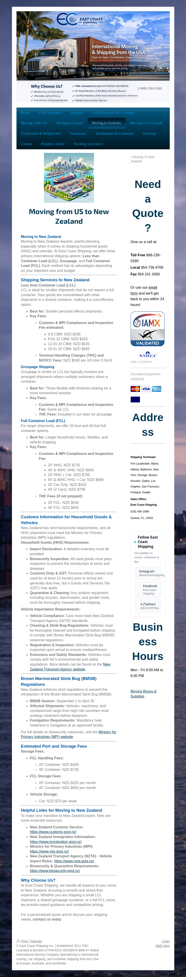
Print (22, 941)
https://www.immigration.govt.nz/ (56, 842)
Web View (163, 946)
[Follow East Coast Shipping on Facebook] (147, 589)
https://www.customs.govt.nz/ (53, 832)
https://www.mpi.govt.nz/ (49, 851)
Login (166, 941)
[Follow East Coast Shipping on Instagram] (147, 573)
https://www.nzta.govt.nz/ (74, 861)
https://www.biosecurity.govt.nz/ (55, 871)
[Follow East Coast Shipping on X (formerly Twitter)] (147, 606)
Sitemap (36, 941)
